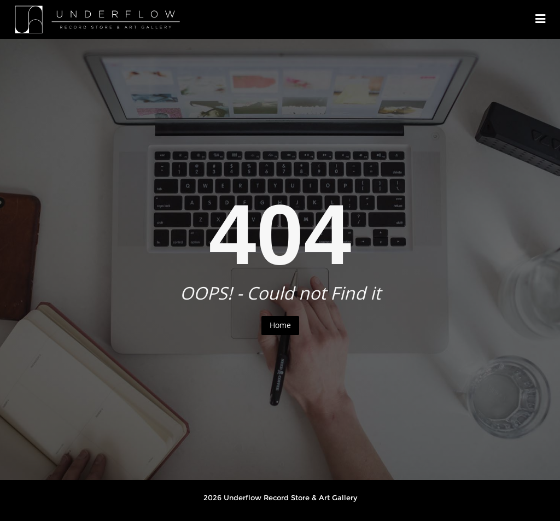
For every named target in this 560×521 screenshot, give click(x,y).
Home (280, 325)
